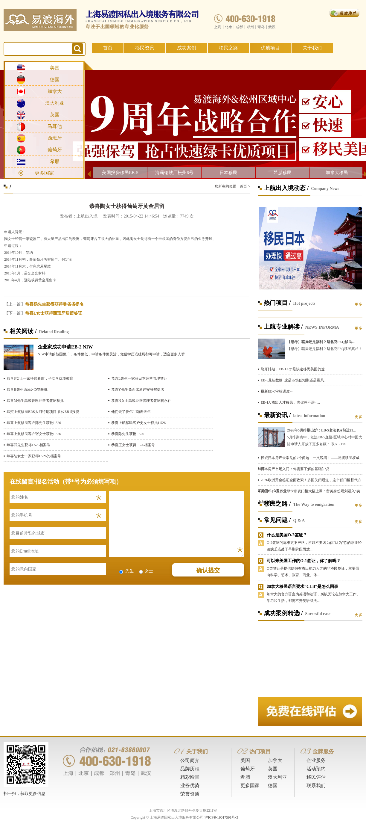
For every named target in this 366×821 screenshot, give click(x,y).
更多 (358, 304)
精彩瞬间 (189, 777)
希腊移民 (283, 172)
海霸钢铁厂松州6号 (174, 172)
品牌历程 (189, 768)
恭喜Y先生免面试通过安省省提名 (137, 389)
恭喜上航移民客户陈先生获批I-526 (34, 423)
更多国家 (44, 173)
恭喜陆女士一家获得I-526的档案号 (34, 456)
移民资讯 (144, 47)
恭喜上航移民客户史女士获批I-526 (138, 423)
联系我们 (316, 785)
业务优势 (189, 785)
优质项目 (270, 47)
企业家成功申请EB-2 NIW (65, 346)
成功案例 (186, 47)
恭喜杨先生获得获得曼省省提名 (54, 304)
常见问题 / (277, 520)
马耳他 (55, 126)
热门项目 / (277, 302)
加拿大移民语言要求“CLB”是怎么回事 (302, 586)
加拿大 (55, 91)
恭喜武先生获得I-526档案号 (28, 445)
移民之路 (228, 47)
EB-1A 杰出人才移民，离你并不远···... (290, 402)
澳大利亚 (54, 102)
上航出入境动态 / (286, 188)
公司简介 (189, 760)
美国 (55, 67)
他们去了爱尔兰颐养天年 (131, 412)
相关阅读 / (23, 331)
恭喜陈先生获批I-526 (127, 434)
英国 (55, 114)
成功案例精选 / (283, 613)
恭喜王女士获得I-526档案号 (133, 445)
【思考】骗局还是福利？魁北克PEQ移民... (321, 342)
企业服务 (316, 760)
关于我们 (312, 47)
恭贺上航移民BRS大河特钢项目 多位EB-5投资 (43, 412)
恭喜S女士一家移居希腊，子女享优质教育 (40, 378)
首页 (107, 47)
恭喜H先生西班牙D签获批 (27, 389)
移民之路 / (277, 503)
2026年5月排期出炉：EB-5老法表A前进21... (321, 430)
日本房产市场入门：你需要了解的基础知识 (295, 469)
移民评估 (316, 777)
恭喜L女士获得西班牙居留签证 (53, 313)
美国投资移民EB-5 (120, 172)
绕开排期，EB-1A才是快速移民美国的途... (294, 369)
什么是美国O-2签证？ (287, 535)
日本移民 (228, 172)
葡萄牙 (55, 149)
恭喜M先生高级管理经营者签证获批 (35, 401)
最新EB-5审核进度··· (276, 391)
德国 (55, 79)
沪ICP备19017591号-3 (221, 817)
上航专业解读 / (283, 326)
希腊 (55, 161)
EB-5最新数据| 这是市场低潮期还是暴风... (294, 380)
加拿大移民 (337, 172)
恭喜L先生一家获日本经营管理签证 (139, 378)
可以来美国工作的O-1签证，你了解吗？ (304, 561)
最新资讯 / (277, 415)
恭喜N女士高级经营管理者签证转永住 (141, 401)
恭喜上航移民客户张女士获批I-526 (34, 434)
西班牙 (55, 138)
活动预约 (316, 768)
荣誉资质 (189, 793)
